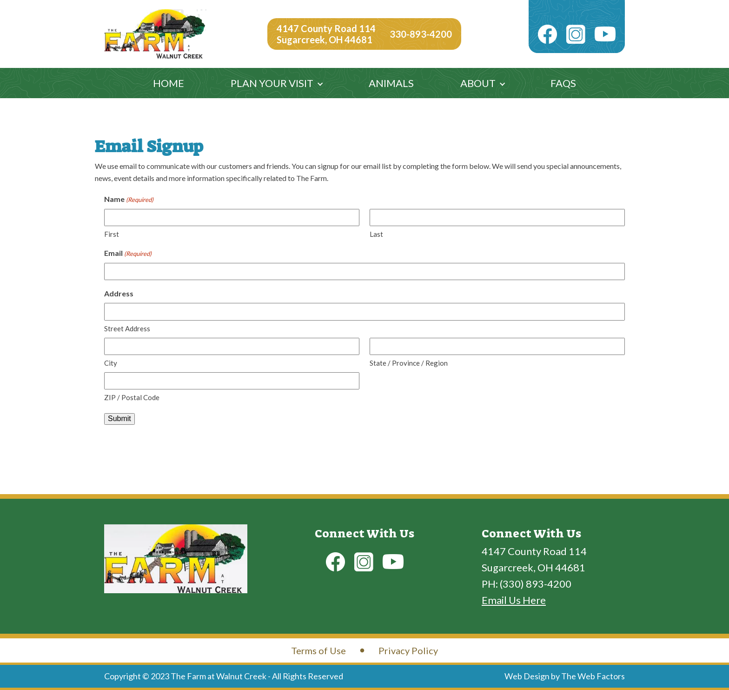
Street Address (127, 328)
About (478, 83)
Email (128, 253)
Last (376, 234)
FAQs (563, 83)
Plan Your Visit (272, 83)
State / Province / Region (409, 363)
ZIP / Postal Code (131, 397)
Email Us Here (514, 600)
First (111, 234)
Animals (391, 83)
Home (168, 83)
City (110, 363)
